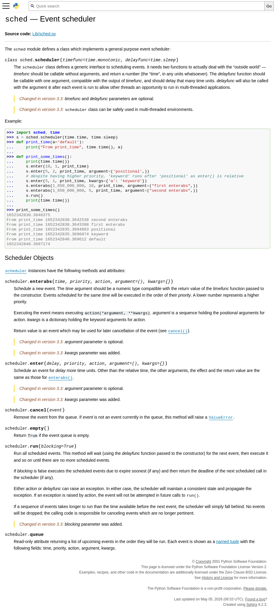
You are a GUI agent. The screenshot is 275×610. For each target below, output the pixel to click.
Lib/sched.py (44, 33)
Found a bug (255, 599)
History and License (217, 578)
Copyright (203, 561)
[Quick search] (146, 5)
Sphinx (251, 605)
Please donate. (255, 588)
